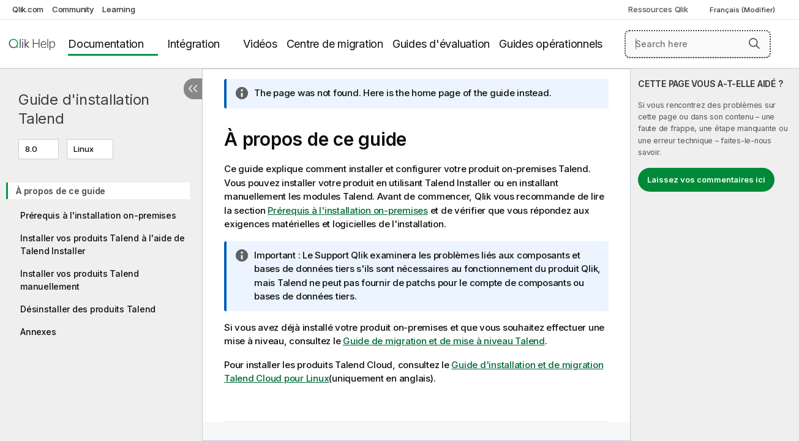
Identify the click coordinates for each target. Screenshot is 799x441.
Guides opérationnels (550, 43)
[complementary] (715, 255)
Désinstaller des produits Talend (88, 309)
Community (73, 9)
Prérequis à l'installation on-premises (98, 215)
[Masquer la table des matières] (193, 88)
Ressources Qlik (658, 9)
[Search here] (698, 44)
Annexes (38, 331)
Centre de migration (335, 43)
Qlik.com (27, 9)
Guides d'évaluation (441, 43)
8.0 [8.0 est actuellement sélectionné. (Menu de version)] (32, 149)
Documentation (106, 43)
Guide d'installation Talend (83, 109)
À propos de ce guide (60, 191)
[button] (754, 43)
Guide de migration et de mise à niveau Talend (444, 341)
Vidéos (260, 43)
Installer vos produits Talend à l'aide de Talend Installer (102, 244)
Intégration (193, 43)
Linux (83, 149)
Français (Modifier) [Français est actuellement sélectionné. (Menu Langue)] (743, 10)
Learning (118, 9)
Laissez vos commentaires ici (706, 179)
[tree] (101, 257)
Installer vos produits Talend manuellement (79, 280)
